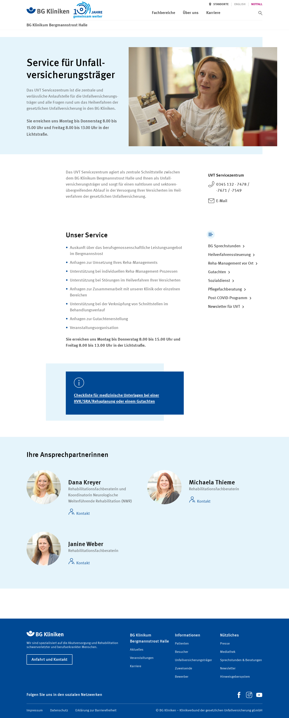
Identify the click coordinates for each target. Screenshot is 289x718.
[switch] (260, 13)
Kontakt (79, 512)
